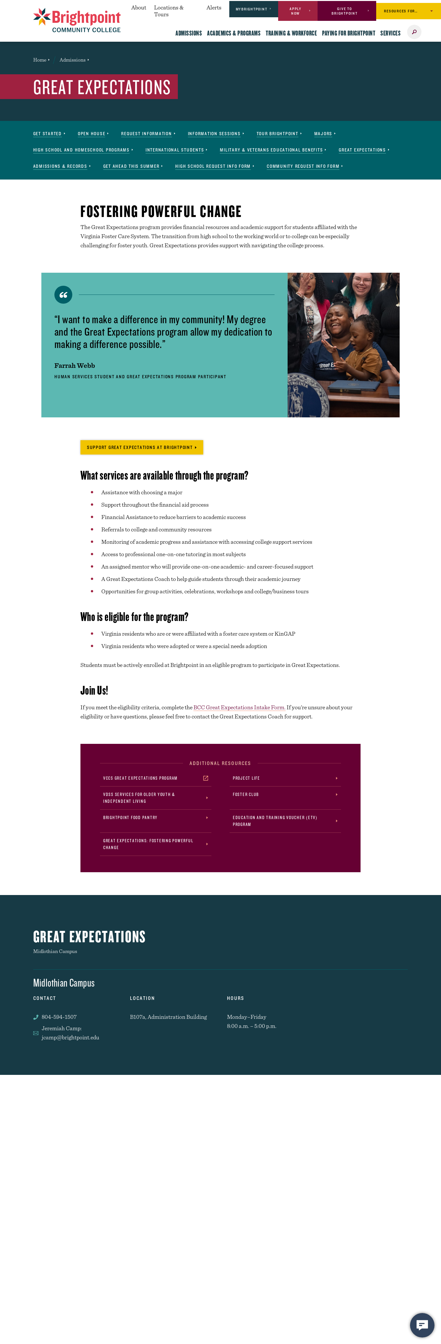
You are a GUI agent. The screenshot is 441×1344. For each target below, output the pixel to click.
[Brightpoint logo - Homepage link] (77, 20)
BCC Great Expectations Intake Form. (239, 707)
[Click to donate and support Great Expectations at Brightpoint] (141, 447)
